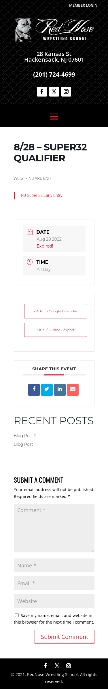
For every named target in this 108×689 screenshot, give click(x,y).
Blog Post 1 (25, 444)
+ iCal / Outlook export (55, 330)
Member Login (83, 5)
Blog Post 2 (25, 435)
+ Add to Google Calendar (55, 311)
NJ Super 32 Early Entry (41, 195)
